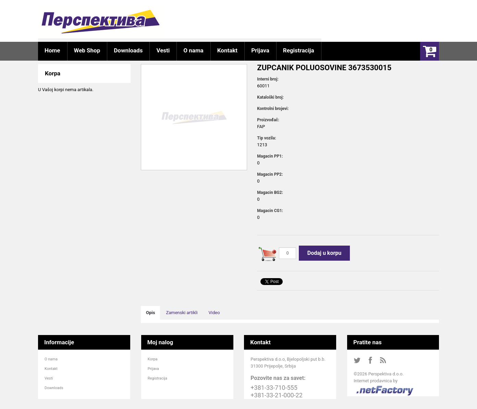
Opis (150, 312)
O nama (51, 359)
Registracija (157, 378)
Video (214, 312)
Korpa (153, 359)
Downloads (54, 388)
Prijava (153, 369)
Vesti (49, 378)
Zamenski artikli (181, 312)
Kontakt (51, 369)
